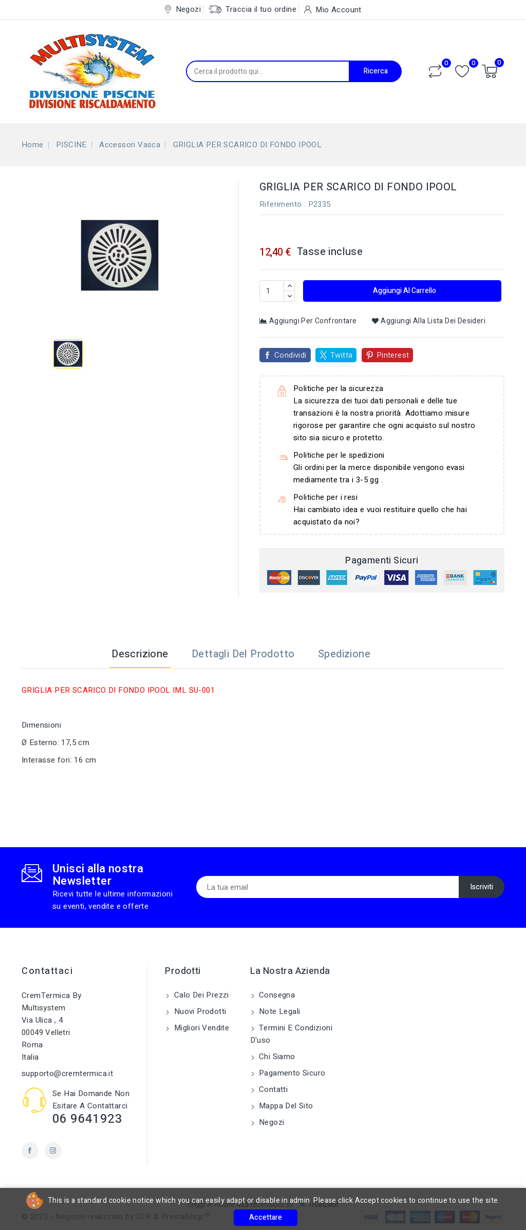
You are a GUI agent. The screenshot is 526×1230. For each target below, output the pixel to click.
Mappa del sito (285, 1105)
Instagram (53, 1150)
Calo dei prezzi (200, 995)
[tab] (395, 654)
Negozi (271, 1122)
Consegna (276, 995)
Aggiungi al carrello (403, 290)
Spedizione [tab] (344, 654)
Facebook (30, 1150)
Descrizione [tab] (139, 654)
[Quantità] (271, 291)
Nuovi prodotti (199, 1011)
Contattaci (47, 971)
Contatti (272, 1089)
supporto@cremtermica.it (67, 1073)
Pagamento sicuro (291, 1073)
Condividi (290, 355)
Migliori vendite (200, 1027)
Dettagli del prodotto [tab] (243, 654)
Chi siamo (276, 1056)
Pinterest (393, 355)
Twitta (341, 355)
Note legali (278, 1011)
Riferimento (280, 204)
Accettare (265, 1217)
